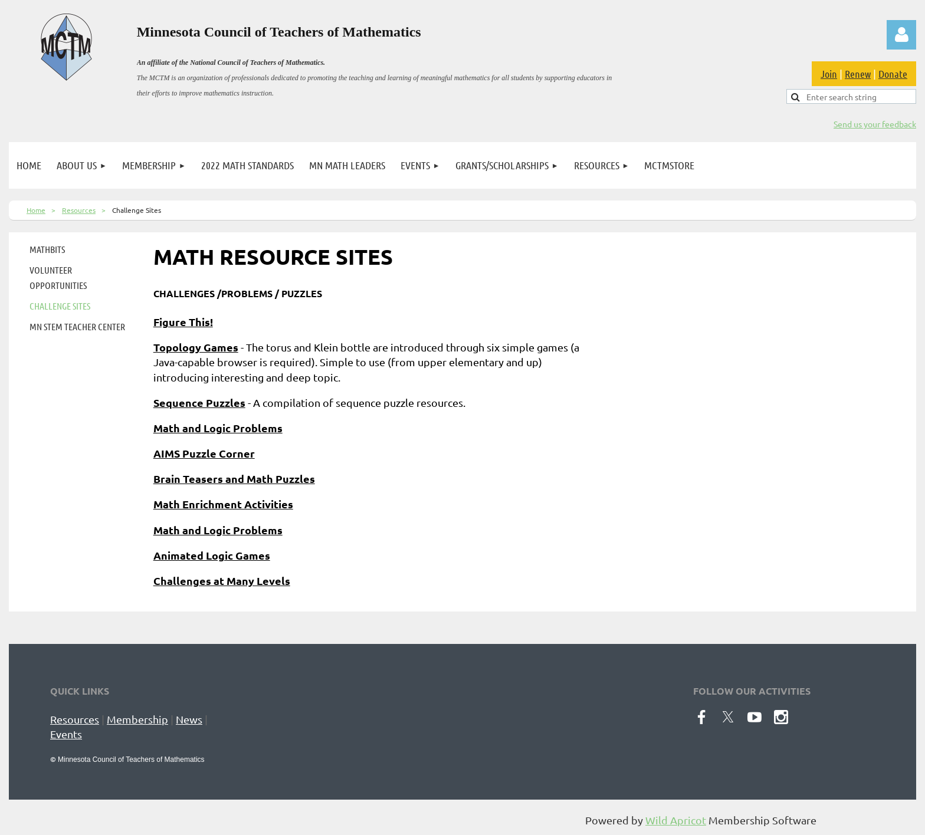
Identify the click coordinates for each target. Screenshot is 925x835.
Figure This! (183, 321)
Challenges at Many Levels (221, 580)
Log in (901, 35)
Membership (137, 719)
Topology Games (195, 347)
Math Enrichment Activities (223, 504)
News (189, 719)
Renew (858, 73)
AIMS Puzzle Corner (204, 453)
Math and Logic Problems (218, 428)
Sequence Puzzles (199, 402)
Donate (892, 73)
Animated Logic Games (211, 555)
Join (829, 73)
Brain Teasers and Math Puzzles (234, 478)
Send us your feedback (875, 124)
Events (66, 734)
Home (36, 210)
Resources (79, 210)
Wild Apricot (675, 820)
